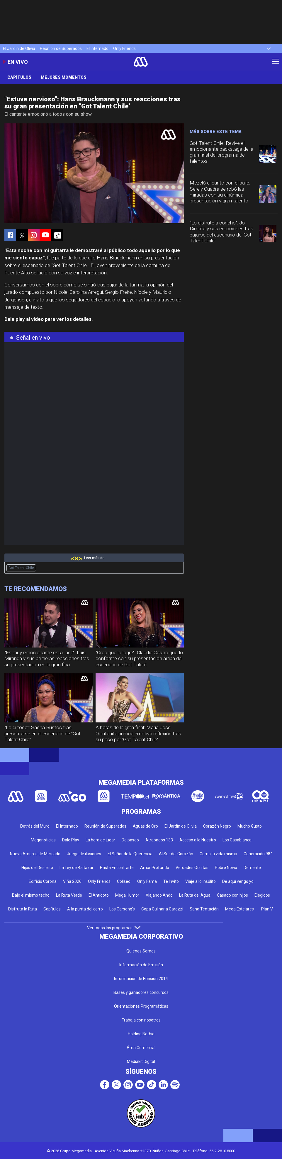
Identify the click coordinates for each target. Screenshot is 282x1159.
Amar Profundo (154, 867)
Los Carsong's (122, 909)
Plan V (267, 909)
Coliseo (123, 881)
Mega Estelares (239, 909)
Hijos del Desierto (37, 867)
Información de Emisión (141, 964)
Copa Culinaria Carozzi (162, 909)
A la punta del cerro (85, 909)
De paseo (130, 840)
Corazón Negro (217, 826)
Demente (252, 867)
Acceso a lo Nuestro (197, 840)
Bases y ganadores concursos (141, 992)
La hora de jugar (100, 840)
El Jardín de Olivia (19, 48)
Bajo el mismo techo (31, 895)
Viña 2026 (72, 881)
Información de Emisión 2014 (141, 978)
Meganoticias (43, 840)
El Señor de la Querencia (130, 853)
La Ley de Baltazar (77, 867)
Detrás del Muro (35, 826)
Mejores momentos (63, 77)
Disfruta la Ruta (22, 909)
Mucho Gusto (249, 826)
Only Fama (147, 881)
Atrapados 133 (159, 840)
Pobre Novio (226, 867)
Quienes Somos (141, 951)
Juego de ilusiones (84, 853)
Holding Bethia (141, 1033)
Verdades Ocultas (192, 867)
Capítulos (19, 77)
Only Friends (124, 48)
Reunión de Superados (61, 48)
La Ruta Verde (69, 895)
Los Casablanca (237, 840)
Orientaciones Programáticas (141, 1006)
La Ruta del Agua (194, 895)
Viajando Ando (159, 895)
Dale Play (70, 840)
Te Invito (171, 881)
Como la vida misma (218, 853)
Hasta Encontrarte (117, 867)
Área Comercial (141, 1047)
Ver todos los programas (113, 927)
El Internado (97, 48)
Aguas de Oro (145, 826)
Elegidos (262, 895)
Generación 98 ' (258, 853)
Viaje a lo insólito (200, 881)
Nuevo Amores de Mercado (35, 853)
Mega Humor (127, 895)
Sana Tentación (204, 909)
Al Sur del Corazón (176, 853)
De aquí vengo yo (238, 881)
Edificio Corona (43, 881)
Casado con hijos (232, 895)
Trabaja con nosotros (141, 1020)
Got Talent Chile (21, 568)
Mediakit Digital (141, 1061)
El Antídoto (99, 895)
